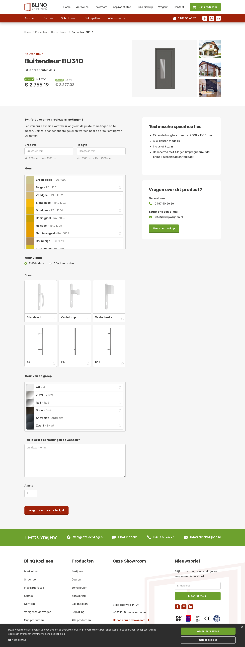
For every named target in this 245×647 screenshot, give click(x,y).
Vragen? (163, 7)
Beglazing (78, 612)
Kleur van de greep (38, 376)
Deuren (48, 18)
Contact (179, 7)
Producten (41, 32)
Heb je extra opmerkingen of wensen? (52, 439)
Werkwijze (82, 7)
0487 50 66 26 (184, 18)
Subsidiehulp (145, 7)
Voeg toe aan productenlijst (46, 510)
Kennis (28, 595)
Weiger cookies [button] (208, 640)
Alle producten (117, 18)
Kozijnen (29, 18)
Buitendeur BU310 (82, 32)
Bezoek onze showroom (131, 620)
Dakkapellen (92, 18)
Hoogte (82, 144)
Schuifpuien (69, 18)
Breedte (30, 144)
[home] (35, 6)
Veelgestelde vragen (37, 612)
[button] (82, 640)
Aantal (29, 485)
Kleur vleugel (33, 257)
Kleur (28, 168)
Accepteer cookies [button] (208, 631)
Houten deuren (59, 32)
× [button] (242, 627)
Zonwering (79, 595)
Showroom (100, 7)
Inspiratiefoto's (121, 7)
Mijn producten (34, 620)
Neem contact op (164, 228)
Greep (28, 275)
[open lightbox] (164, 68)
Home (67, 7)
